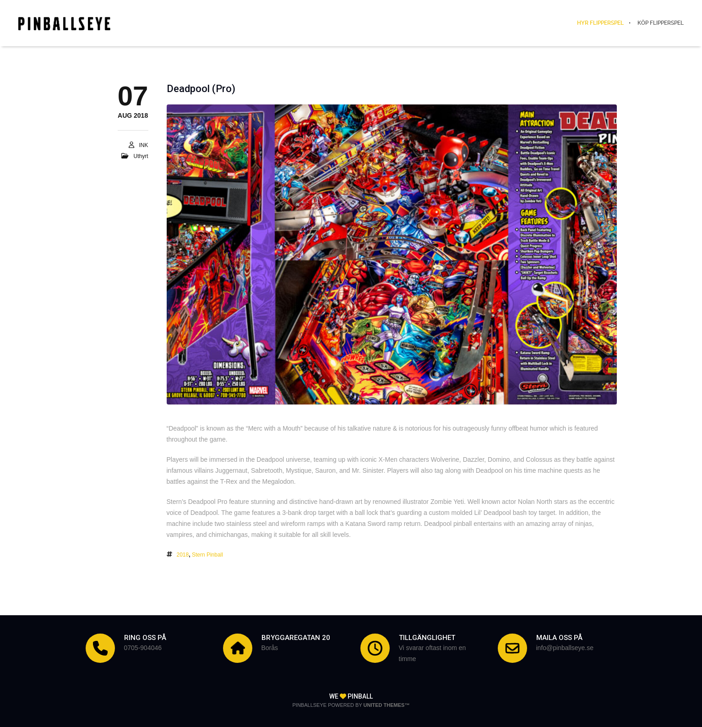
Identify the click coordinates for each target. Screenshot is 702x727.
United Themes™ (387, 705)
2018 (183, 555)
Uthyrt (140, 156)
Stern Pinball (207, 555)
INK (143, 145)
